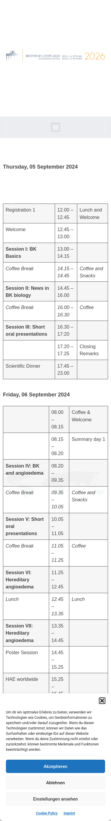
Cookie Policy (47, 813)
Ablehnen (55, 782)
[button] (102, 701)
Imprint (69, 813)
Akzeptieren (55, 766)
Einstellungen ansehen (55, 799)
